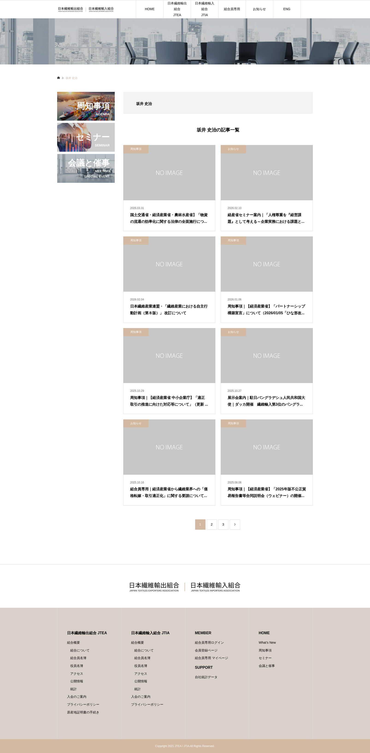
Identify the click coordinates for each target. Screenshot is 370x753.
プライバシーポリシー (83, 704)
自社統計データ (206, 677)
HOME (150, 9)
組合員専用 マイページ (211, 658)
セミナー (265, 658)
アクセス (76, 673)
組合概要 (73, 642)
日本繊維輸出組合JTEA (177, 9)
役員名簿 (76, 666)
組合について (80, 650)
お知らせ (259, 9)
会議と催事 (267, 666)
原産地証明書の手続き (83, 712)
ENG (286, 9)
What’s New (267, 642)
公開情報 (76, 681)
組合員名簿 (78, 658)
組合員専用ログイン (209, 642)
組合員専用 (232, 9)
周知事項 (265, 650)
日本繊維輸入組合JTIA (204, 9)
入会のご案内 (76, 696)
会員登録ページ (206, 650)
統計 (73, 689)
